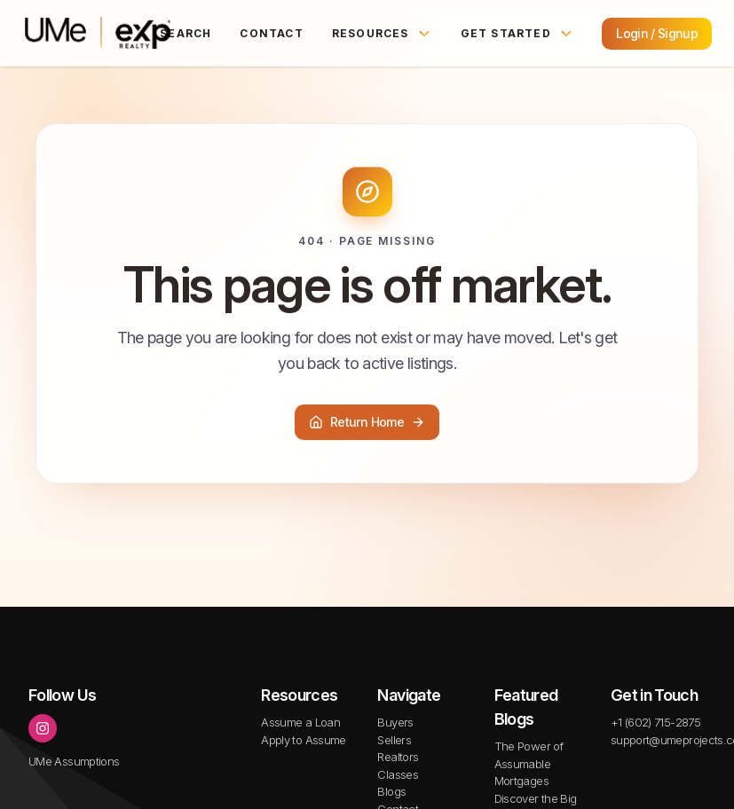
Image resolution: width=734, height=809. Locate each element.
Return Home (367, 421)
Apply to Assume (303, 740)
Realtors (397, 757)
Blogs (391, 791)
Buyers (395, 722)
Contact (271, 33)
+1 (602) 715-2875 (655, 722)
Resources (382, 34)
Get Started (517, 34)
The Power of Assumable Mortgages (528, 763)
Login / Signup (657, 33)
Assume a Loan (300, 722)
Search (185, 33)
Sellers (394, 740)
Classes (397, 774)
